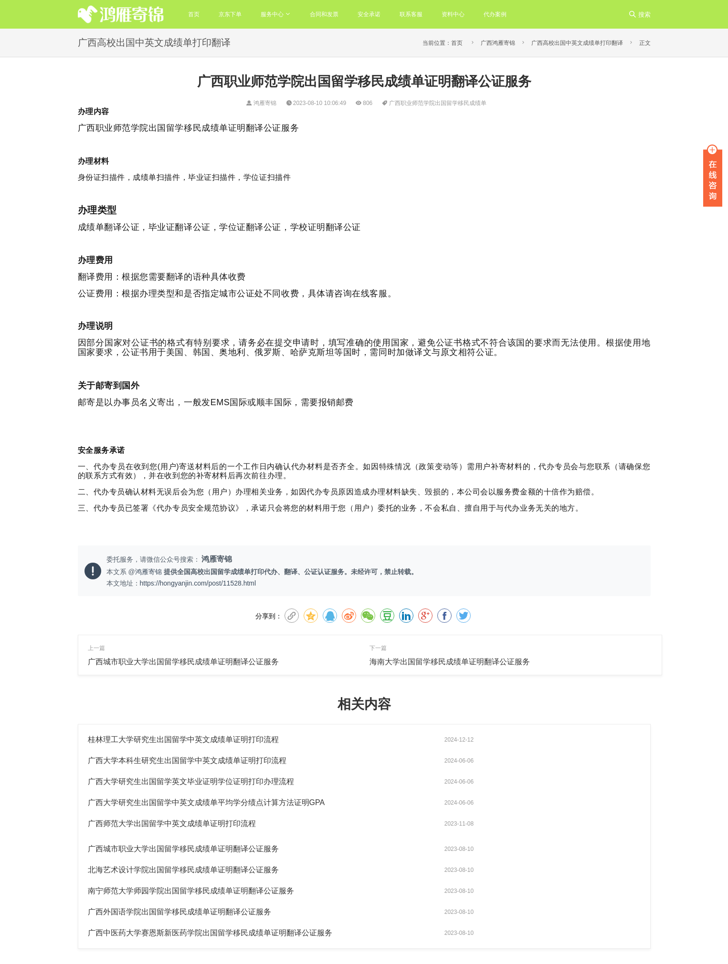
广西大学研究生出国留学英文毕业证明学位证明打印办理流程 (191, 760)
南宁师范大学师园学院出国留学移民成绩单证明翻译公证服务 (472, 802)
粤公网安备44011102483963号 (365, 929)
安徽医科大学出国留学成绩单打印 (581, 931)
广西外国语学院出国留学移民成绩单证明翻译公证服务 (179, 823)
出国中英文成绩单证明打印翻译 (519, 903)
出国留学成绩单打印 (530, 917)
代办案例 (495, 14)
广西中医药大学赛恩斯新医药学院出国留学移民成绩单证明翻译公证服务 (491, 823)
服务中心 (272, 14)
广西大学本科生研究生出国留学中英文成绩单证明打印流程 (468, 739)
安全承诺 (369, 14)
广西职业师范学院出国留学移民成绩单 (437, 103)
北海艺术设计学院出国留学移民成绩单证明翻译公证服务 (183, 802)
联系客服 (411, 14)
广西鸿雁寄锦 (498, 43)
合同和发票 (324, 14)
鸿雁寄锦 (149, 572)
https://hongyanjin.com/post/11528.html (198, 583)
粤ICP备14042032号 (292, 929)
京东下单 (230, 14)
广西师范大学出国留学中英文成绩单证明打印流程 (172, 781)
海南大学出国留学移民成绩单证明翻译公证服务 (449, 662)
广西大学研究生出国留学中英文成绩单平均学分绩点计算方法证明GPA (488, 760)
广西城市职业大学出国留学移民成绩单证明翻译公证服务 (183, 662)
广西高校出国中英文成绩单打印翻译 (577, 43)
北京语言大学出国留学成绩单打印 (480, 931)
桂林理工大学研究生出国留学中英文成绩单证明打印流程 (183, 739)
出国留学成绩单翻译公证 (608, 903)
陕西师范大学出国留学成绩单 (474, 946)
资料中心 (453, 14)
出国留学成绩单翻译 (463, 917)
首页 (194, 14)
